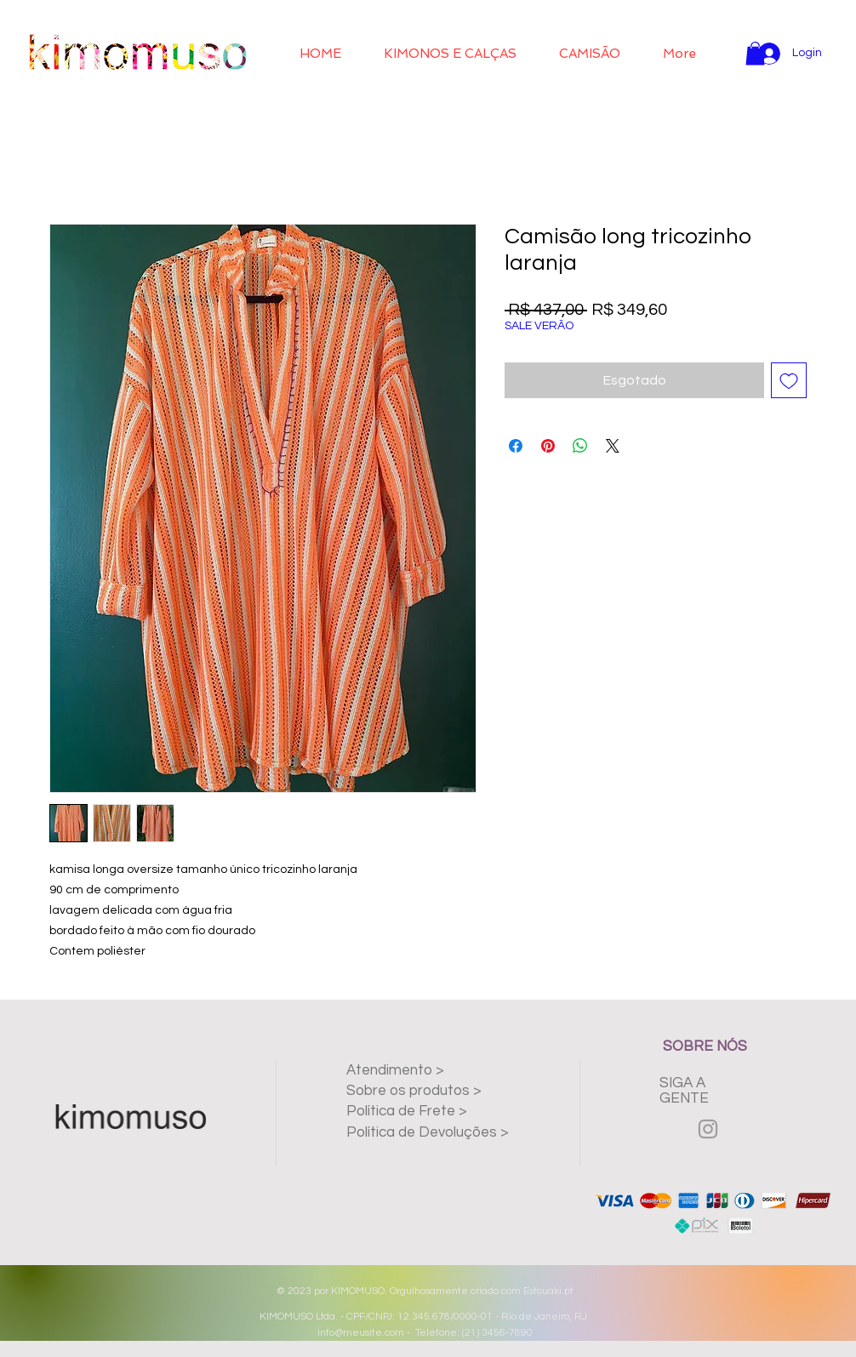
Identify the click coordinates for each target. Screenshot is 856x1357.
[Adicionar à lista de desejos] (789, 380)
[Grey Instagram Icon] (708, 1129)
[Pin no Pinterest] (548, 446)
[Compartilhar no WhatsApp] (580, 446)
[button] (450, 54)
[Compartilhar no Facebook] (515, 446)
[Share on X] (612, 446)
